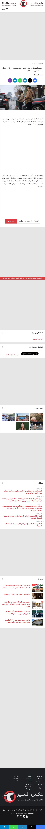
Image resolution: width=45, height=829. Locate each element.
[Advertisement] (22, 36)
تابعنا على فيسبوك (38, 339)
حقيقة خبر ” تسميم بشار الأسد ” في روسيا (17, 594)
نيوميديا (28, 789)
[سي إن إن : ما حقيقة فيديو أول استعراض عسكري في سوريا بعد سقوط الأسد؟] (37, 613)
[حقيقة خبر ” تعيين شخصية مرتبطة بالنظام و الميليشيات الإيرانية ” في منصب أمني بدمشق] (37, 588)
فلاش (29, 776)
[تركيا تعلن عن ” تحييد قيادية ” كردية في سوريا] (22, 426)
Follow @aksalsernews (12, 355)
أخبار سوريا (39, 780)
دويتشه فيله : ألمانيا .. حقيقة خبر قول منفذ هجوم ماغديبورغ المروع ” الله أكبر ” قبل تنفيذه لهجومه (16, 604)
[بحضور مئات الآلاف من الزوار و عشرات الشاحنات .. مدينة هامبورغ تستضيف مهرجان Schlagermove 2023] (22, 417)
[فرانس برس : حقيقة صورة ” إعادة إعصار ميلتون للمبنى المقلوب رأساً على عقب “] (37, 622)
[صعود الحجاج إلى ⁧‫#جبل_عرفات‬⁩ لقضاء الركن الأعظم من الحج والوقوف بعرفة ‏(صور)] (8, 417)
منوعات (28, 778)
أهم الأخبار (28, 787)
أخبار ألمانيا (39, 784)
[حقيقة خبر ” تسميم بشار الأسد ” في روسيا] (37, 596)
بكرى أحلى (28, 784)
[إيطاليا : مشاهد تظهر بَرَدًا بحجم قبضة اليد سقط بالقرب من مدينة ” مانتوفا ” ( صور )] (36, 417)
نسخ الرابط (10, 221)
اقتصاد (16, 780)
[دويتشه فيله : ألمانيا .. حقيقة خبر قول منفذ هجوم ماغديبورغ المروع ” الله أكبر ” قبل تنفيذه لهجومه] (37, 605)
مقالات (40, 789)
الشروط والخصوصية (18, 810)
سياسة (29, 780)
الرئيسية (39, 63)
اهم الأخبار (32, 63)
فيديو (40, 787)
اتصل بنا (33, 810)
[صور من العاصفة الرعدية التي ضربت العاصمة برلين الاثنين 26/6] (36, 426)
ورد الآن (40, 778)
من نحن (27, 810)
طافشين (15, 778)
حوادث (16, 776)
